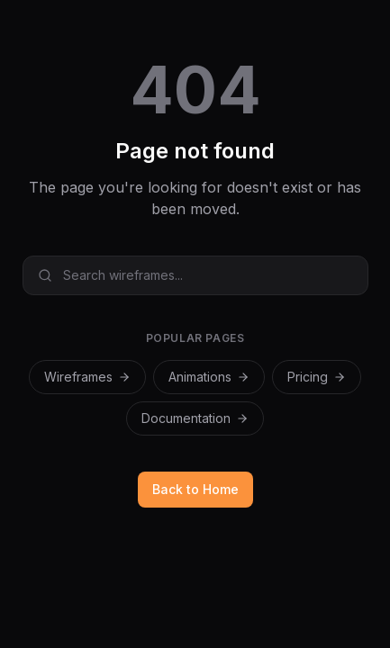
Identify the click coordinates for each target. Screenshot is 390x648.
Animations (208, 376)
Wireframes (87, 376)
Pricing (316, 376)
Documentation (195, 418)
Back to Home (195, 489)
